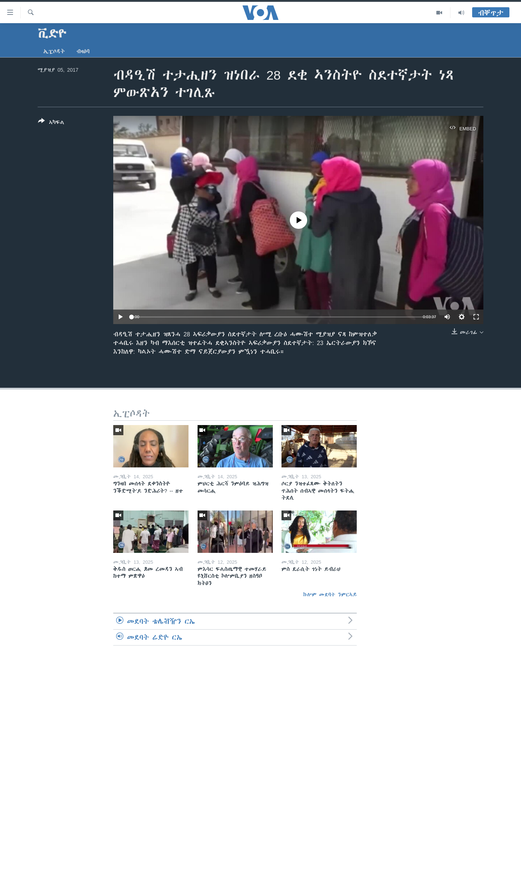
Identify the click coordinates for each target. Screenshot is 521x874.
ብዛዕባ (83, 51)
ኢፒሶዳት (54, 51)
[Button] (51, 123)
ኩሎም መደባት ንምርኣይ (330, 594)
